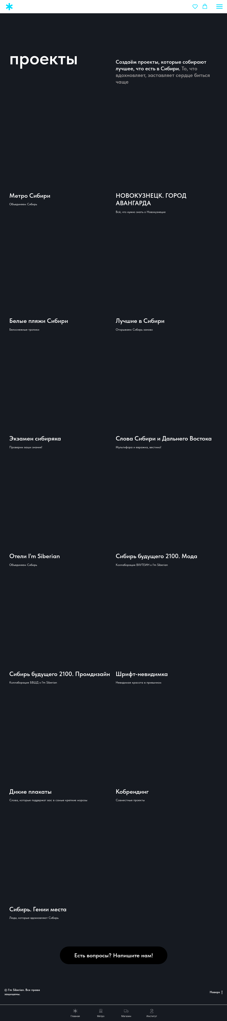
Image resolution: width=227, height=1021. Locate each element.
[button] (195, 6)
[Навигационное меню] (219, 6)
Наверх (216, 992)
